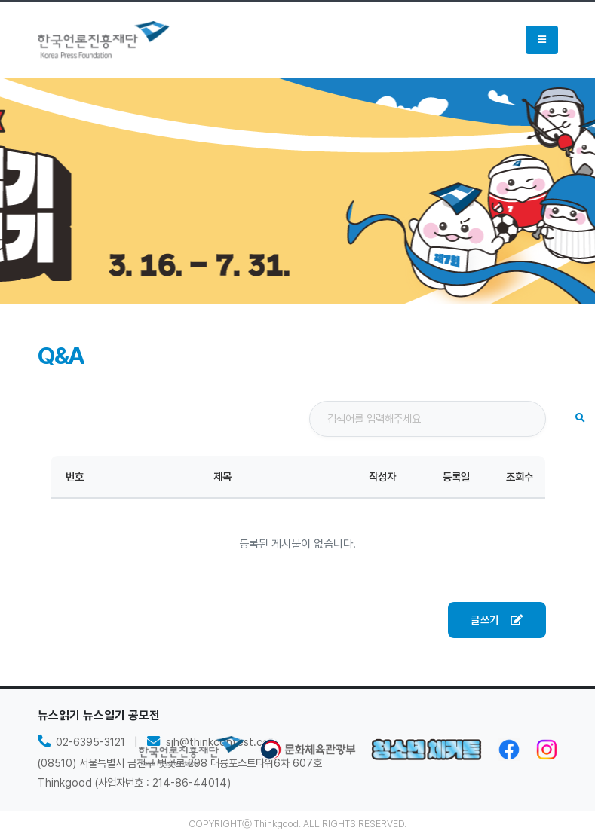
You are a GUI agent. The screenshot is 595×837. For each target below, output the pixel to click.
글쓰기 (497, 619)
